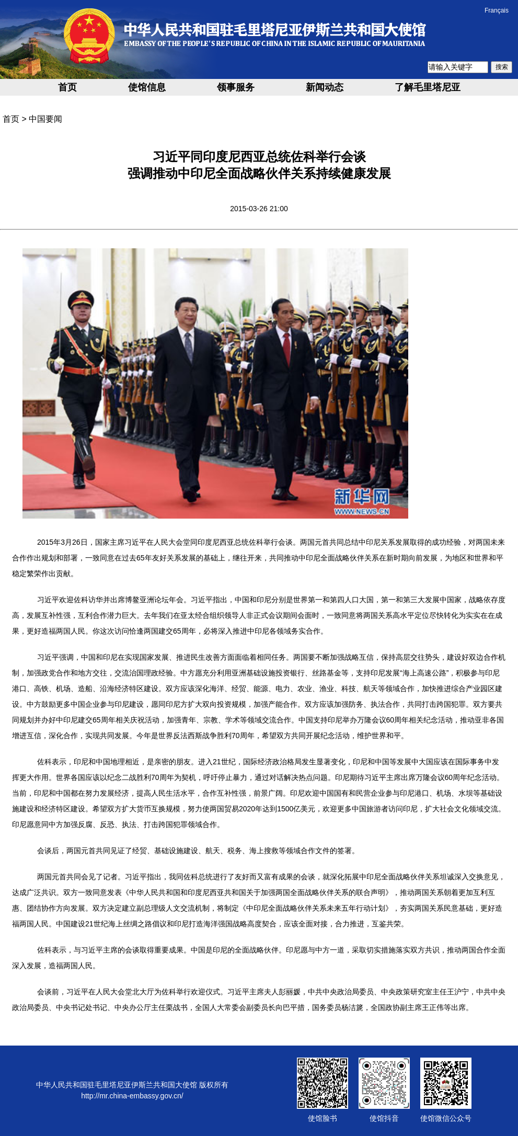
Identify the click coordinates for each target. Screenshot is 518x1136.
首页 (67, 87)
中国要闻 (45, 118)
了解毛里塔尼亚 (428, 87)
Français (497, 10)
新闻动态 (324, 87)
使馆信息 (147, 87)
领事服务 (236, 87)
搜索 (502, 67)
